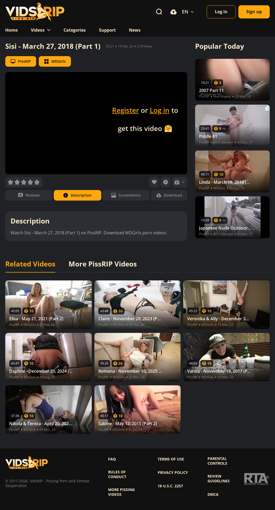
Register (125, 110)
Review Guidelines (219, 478)
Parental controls (217, 461)
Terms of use (171, 459)
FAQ (112, 459)
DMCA (213, 494)
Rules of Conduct (117, 474)
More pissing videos (121, 492)
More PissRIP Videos (103, 264)
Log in (160, 110)
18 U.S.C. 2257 (170, 486)
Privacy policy (173, 472)
